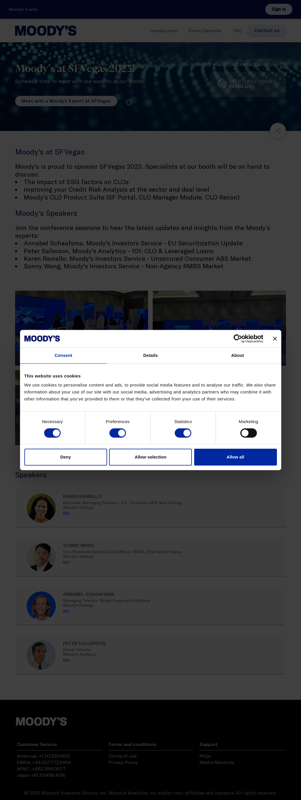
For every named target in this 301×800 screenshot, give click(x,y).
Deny (65, 456)
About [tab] (237, 355)
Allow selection (150, 456)
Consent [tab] (63, 355)
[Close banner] (275, 339)
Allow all (235, 456)
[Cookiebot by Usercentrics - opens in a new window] (237, 338)
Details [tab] (150, 355)
